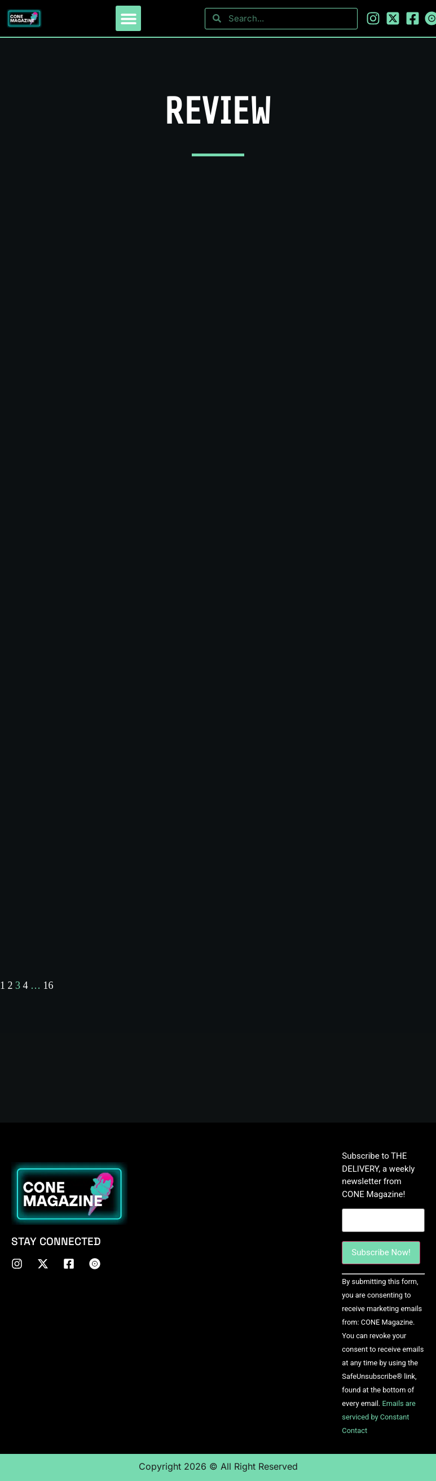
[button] (128, 18)
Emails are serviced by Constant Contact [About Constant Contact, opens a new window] (378, 1417)
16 (48, 985)
